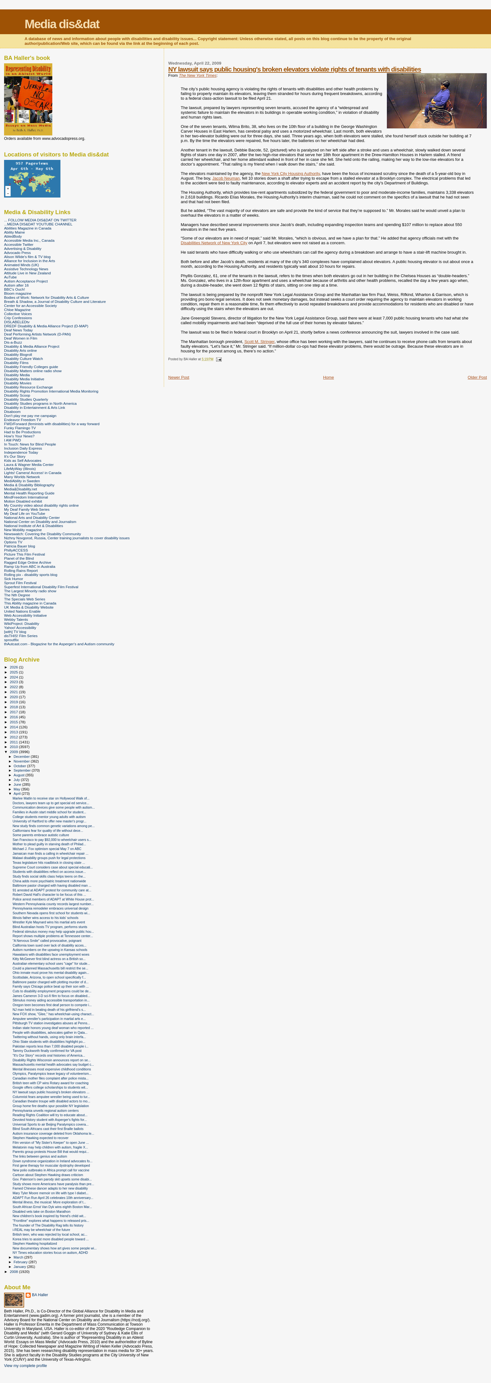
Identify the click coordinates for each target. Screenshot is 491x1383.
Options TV (13, 542)
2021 (14, 692)
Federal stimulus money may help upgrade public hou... (53, 931)
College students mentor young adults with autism (49, 817)
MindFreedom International (26, 497)
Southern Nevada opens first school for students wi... (51, 913)
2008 (14, 1272)
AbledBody (13, 236)
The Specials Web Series (24, 599)
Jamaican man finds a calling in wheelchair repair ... (50, 853)
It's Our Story (14, 456)
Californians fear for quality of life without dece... (48, 830)
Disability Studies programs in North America (40, 403)
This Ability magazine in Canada (30, 603)
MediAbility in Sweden (22, 481)
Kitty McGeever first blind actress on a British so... (49, 959)
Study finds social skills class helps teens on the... (49, 876)
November (22, 761)
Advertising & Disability (22, 248)
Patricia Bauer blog (19, 546)
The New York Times (197, 75)
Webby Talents (16, 619)
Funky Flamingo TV (20, 428)
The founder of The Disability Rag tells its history (48, 1225)
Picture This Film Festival (24, 554)
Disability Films (16, 363)
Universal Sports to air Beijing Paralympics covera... (51, 1124)
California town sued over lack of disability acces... (49, 945)
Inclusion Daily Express (23, 448)
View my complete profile (25, 1366)
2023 (14, 682)
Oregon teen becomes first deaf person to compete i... (52, 1005)
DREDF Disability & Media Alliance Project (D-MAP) (46, 326)
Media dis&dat (61, 24)
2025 (14, 672)
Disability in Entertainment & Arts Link (34, 407)
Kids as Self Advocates (22, 460)
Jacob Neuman (226, 178)
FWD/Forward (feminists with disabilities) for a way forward (52, 424)
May (17, 789)
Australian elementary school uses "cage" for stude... (51, 963)
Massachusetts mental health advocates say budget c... (53, 1064)
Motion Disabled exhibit (23, 501)
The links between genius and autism (40, 1156)
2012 (14, 737)
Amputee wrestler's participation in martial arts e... (49, 1019)
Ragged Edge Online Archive (27, 562)
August (20, 775)
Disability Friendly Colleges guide (31, 367)
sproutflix (11, 640)
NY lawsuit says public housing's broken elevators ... (51, 1092)
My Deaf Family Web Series (26, 509)
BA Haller (40, 1295)
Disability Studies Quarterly (26, 399)
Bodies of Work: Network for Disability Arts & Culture (46, 297)
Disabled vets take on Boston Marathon (41, 1211)
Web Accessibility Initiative (25, 615)
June (18, 784)
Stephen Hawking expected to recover (41, 1138)
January (20, 1267)
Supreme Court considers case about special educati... (53, 867)
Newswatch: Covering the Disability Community (42, 534)
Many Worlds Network (22, 477)
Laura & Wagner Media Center (29, 464)
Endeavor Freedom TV (22, 420)
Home (328, 377)
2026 (14, 667)
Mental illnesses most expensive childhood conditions (52, 1069)
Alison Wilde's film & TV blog (27, 257)
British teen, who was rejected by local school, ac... (50, 1234)
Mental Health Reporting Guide (29, 493)
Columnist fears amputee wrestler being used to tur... (51, 1097)
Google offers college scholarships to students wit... (50, 1087)
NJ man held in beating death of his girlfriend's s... (49, 1009)
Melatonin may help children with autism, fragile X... (50, 1147)
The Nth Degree (17, 595)
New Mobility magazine (23, 530)
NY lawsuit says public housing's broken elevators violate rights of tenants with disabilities (294, 69)
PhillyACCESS (16, 550)
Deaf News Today (18, 330)
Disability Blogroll (18, 354)
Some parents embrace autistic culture (41, 835)
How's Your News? (19, 436)
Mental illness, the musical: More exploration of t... (49, 1202)
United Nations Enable (22, 611)
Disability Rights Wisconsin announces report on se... (51, 1060)
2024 (14, 677)
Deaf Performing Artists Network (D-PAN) (37, 334)
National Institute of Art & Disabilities (33, 526)
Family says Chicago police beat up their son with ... (51, 986)
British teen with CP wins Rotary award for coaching (51, 1083)
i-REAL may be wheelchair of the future (41, 1230)
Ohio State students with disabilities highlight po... (49, 1041)
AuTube (10, 277)
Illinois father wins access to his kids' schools (45, 918)
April (18, 793)
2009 (14, 752)
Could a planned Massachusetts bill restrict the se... (50, 968)
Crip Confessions (18, 318)
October (20, 766)
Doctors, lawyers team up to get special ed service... (51, 803)
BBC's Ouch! (14, 289)
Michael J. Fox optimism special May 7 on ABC (47, 849)
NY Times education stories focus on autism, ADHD (50, 1252)
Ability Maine (14, 232)
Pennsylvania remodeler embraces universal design (50, 908)
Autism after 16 (16, 285)
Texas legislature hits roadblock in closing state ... (49, 862)
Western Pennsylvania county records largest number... (53, 904)
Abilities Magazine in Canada (27, 228)
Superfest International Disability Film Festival (41, 587)
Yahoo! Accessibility (20, 628)
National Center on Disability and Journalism (40, 522)
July (17, 780)
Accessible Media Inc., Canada (29, 240)
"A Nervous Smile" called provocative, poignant (47, 940)
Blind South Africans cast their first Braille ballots (48, 1129)
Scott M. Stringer (259, 341)
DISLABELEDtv (16, 322)
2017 (14, 712)
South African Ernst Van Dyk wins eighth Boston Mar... (52, 1207)
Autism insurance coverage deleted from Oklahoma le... (53, 1133)
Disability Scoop (17, 395)
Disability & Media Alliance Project (31, 346)
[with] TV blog (15, 632)
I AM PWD (12, 440)
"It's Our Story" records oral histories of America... (49, 1055)
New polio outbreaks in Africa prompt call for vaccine (51, 1170)
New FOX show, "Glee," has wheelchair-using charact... (53, 1014)
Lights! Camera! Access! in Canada (32, 473)
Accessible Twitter (19, 244)
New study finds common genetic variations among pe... (54, 826)
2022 (14, 687)
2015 (14, 722)
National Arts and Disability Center (32, 517)
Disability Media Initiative (24, 379)
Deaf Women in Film (20, 338)
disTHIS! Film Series (21, 636)
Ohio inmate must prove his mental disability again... (51, 972)
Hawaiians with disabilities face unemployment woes (51, 954)
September (23, 770)
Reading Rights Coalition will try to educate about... (50, 1115)
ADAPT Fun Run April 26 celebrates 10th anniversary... (53, 1198)
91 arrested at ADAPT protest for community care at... (52, 890)
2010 (14, 747)
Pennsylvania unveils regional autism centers (46, 1110)
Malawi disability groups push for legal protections (49, 858)
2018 (14, 707)
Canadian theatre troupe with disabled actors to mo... (51, 1101)
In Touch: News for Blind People (30, 444)
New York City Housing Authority (291, 173)
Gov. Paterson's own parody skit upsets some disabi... (52, 1179)
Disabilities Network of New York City (214, 242)
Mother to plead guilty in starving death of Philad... (49, 844)
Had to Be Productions (22, 432)
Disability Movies (17, 383)
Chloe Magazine (17, 310)
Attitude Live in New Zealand (27, 273)
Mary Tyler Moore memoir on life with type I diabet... (51, 1193)
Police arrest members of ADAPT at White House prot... (53, 899)
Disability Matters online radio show (33, 371)
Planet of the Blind (19, 558)
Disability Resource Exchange (28, 387)
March (19, 1257)
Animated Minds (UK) (21, 265)
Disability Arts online (20, 350)
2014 (14, 727)
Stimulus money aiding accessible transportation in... (51, 1000)
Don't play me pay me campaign (30, 416)
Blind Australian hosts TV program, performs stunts (50, 927)
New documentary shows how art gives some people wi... (55, 1248)
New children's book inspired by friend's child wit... (49, 1216)
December (22, 756)
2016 (14, 717)
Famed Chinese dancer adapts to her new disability (50, 1188)
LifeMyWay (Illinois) (20, 469)
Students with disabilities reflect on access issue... (49, 872)
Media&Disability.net (20, 489)
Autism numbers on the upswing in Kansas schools (50, 950)
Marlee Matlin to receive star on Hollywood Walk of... (51, 798)
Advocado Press (17, 253)
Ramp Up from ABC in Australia (29, 566)
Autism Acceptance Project (26, 281)
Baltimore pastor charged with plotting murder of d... (51, 982)
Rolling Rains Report (21, 570)
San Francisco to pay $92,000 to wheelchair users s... (52, 840)
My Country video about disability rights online (41, 505)
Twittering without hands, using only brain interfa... (49, 1037)
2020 (14, 697)
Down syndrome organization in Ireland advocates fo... (52, 1161)
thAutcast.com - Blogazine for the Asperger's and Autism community (59, 644)
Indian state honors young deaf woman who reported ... (53, 1028)
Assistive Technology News (26, 269)
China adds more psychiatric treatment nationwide (49, 881)
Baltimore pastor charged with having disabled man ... (52, 885)
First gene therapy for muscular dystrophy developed (51, 1165)
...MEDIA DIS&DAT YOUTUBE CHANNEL (38, 224)
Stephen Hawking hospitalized (35, 1243)
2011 (14, 742)
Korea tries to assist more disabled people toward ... (51, 1239)
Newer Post (178, 377)
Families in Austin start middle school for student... (49, 812)
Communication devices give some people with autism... (54, 807)
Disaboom (12, 411)
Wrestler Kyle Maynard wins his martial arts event (49, 922)
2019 (14, 702)
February (21, 1262)
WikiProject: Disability (21, 623)
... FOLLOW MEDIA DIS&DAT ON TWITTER (40, 220)
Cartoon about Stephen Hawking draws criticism (48, 1175)
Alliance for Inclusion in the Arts (29, 261)
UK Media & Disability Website (29, 607)
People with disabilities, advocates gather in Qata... (50, 1032)
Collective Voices (18, 314)
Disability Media (17, 375)
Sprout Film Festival (20, 583)
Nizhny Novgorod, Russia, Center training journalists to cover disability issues (67, 538)
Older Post (477, 377)
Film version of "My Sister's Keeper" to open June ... (51, 1142)
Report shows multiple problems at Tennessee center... (53, 936)
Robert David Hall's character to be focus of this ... (49, 894)
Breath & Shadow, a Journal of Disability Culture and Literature (55, 301)
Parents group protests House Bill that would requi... (51, 1151)
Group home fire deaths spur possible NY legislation (51, 1106)
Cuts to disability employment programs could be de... (52, 991)
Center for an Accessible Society (30, 306)
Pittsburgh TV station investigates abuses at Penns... (51, 1023)
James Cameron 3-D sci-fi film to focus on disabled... (51, 996)
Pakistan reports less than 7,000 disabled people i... (50, 1046)
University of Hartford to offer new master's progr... (49, 821)
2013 (14, 732)
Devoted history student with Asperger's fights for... (50, 1120)
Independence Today (21, 452)
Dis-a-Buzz (13, 342)
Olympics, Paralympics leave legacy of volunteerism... (52, 1073)
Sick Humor (13, 579)
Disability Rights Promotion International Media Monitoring (51, 391)
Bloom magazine (17, 293)
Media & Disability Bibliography (29, 485)
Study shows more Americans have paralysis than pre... (53, 1184)
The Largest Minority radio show (30, 591)
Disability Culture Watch (23, 358)
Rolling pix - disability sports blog (30, 575)
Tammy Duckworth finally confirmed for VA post (47, 1051)
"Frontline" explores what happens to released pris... (51, 1220)
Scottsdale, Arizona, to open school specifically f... (49, 977)
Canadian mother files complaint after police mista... (51, 1078)
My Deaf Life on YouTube (24, 513)
